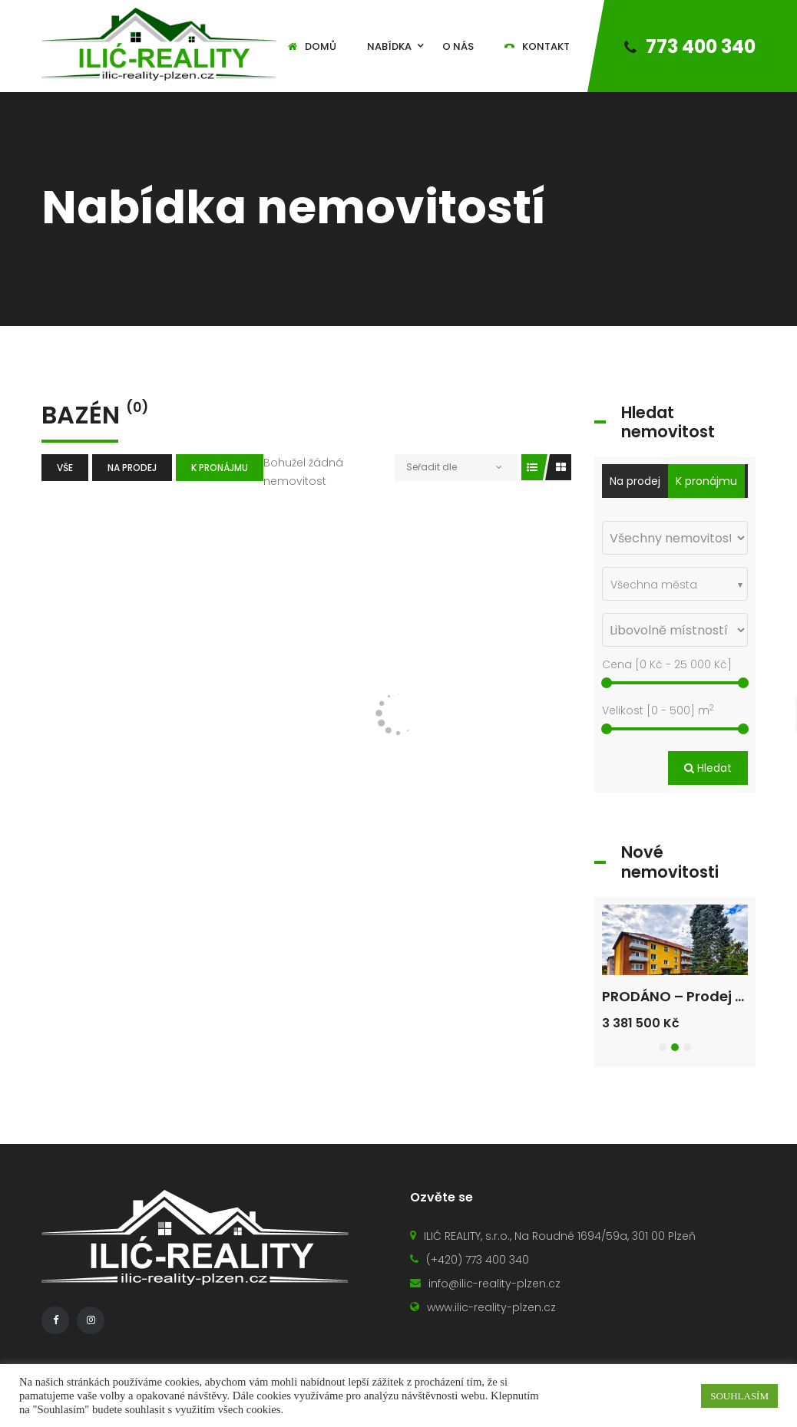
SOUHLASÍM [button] (739, 1396)
